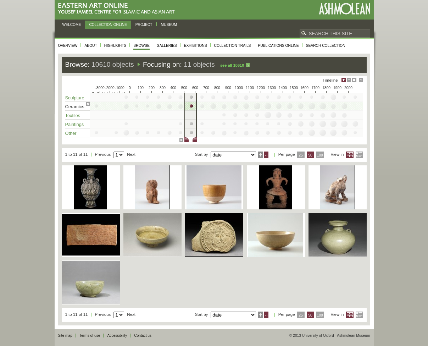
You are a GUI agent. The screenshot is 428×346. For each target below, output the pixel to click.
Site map (65, 335)
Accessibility (117, 335)
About (90, 46)
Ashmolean (344, 9)
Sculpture (74, 97)
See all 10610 (232, 65)
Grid (350, 155)
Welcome (71, 25)
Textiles (72, 115)
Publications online (278, 46)
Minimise (349, 80)
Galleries (167, 46)
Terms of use (89, 335)
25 (301, 155)
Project (143, 25)
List (359, 155)
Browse (141, 46)
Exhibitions (195, 46)
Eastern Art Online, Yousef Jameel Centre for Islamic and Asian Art (118, 9)
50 (310, 155)
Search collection (325, 46)
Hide (354, 80)
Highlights (115, 46)
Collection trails (232, 46)
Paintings (74, 124)
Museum (169, 25)
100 (320, 155)
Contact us (142, 335)
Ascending (260, 155)
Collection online (108, 25)
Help (361, 80)
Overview (68, 46)
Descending (266, 155)
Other (71, 133)
